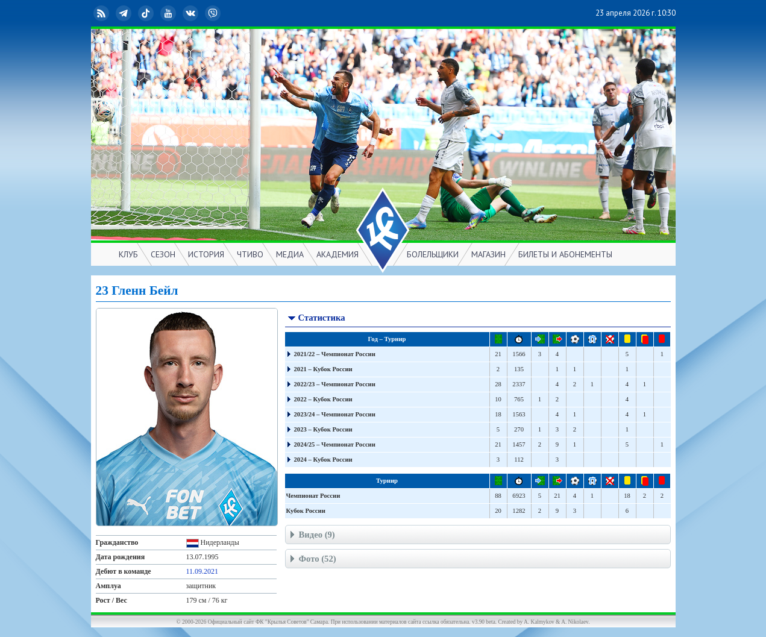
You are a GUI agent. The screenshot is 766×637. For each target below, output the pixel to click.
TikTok (147, 13)
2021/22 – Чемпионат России (334, 354)
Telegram (125, 13)
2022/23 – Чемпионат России (334, 384)
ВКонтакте (192, 13)
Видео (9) (311, 536)
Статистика (316, 319)
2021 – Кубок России (323, 369)
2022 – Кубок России (323, 399)
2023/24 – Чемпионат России (334, 414)
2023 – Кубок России (323, 429)
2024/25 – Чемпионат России (334, 444)
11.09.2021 (202, 571)
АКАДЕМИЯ (337, 254)
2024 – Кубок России (323, 459)
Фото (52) (311, 560)
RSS (102, 13)
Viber (214, 13)
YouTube (169, 13)
